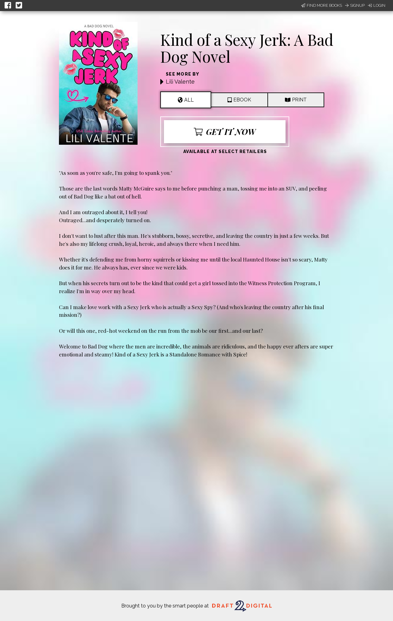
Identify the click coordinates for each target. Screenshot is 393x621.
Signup (355, 5)
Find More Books (321, 5)
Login (376, 5)
